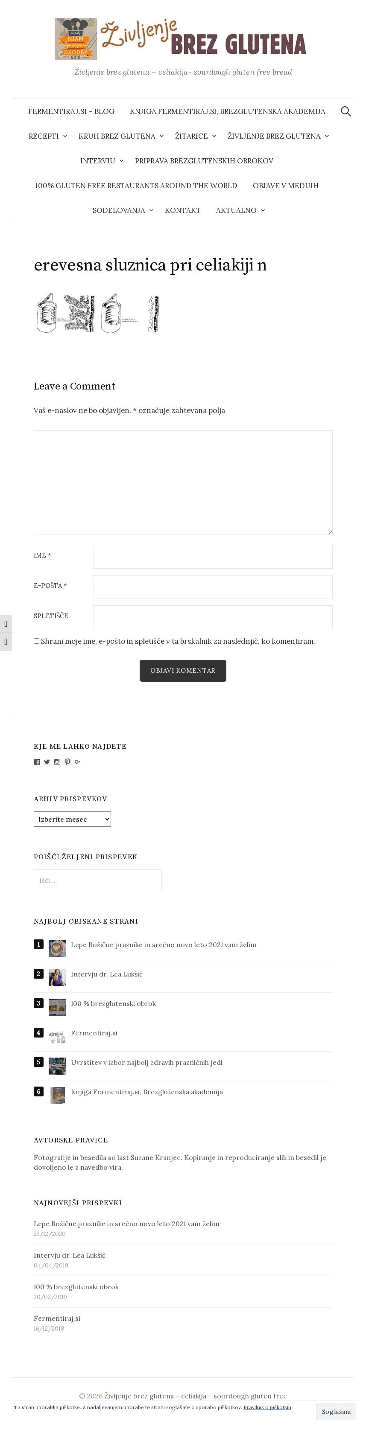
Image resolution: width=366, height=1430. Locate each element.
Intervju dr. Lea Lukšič (107, 974)
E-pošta (50, 586)
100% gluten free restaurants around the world (136, 185)
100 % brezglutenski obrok (113, 1003)
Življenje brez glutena (274, 136)
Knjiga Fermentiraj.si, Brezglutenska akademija (227, 111)
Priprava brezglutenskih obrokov (204, 161)
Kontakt (183, 210)
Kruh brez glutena (117, 136)
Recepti (44, 136)
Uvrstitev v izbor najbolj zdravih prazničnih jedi (147, 1062)
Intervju (97, 161)
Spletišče (51, 616)
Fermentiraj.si (94, 1033)
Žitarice (191, 136)
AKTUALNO (236, 210)
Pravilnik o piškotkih (267, 1407)
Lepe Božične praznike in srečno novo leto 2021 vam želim (164, 944)
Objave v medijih (286, 185)
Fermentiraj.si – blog (71, 111)
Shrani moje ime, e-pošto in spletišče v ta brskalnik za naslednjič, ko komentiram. (178, 641)
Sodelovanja (119, 210)
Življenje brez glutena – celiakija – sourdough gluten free (195, 1396)
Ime (42, 555)
